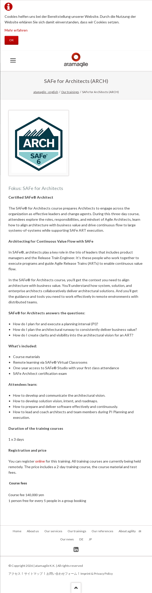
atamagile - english (45, 92)
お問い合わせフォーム (61, 573)
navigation (13, 60)
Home (17, 531)
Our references (102, 531)
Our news (67, 539)
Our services (53, 531)
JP (90, 539)
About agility (127, 531)
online (40, 461)
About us (33, 531)
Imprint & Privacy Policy (97, 573)
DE (81, 539)
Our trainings (70, 92)
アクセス (14, 573)
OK (11, 40)
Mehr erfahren (16, 30)
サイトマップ (33, 573)
